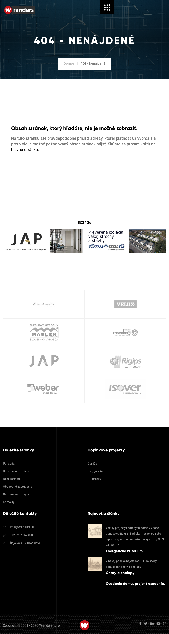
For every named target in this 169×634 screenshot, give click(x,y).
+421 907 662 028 (21, 535)
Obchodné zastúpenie (17, 486)
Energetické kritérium (124, 551)
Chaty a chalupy (120, 573)
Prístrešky (94, 479)
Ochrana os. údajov (16, 494)
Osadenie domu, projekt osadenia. (135, 583)
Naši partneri (11, 479)
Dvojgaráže (95, 471)
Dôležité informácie (16, 471)
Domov (69, 63)
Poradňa (9, 463)
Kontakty (8, 502)
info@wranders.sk (22, 527)
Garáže (92, 463)
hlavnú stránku (24, 149)
